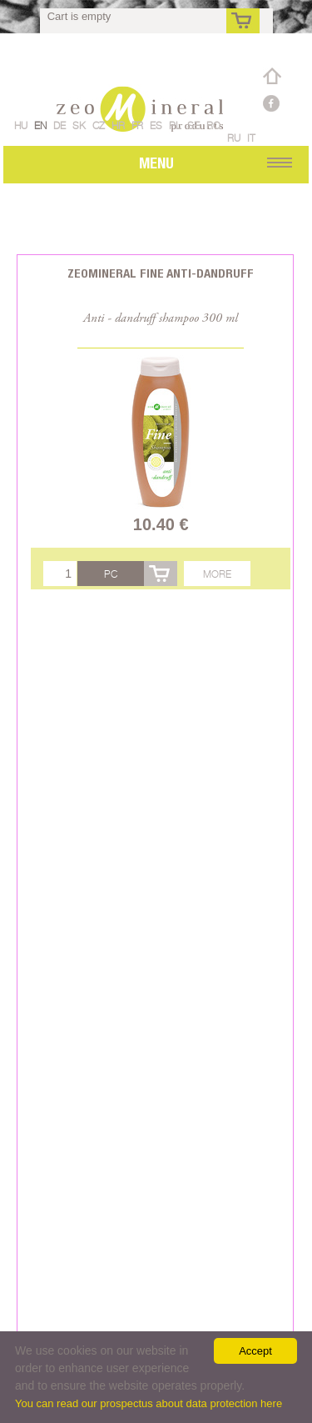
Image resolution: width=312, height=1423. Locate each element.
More (217, 574)
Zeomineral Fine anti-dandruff (160, 273)
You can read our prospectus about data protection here (148, 1403)
